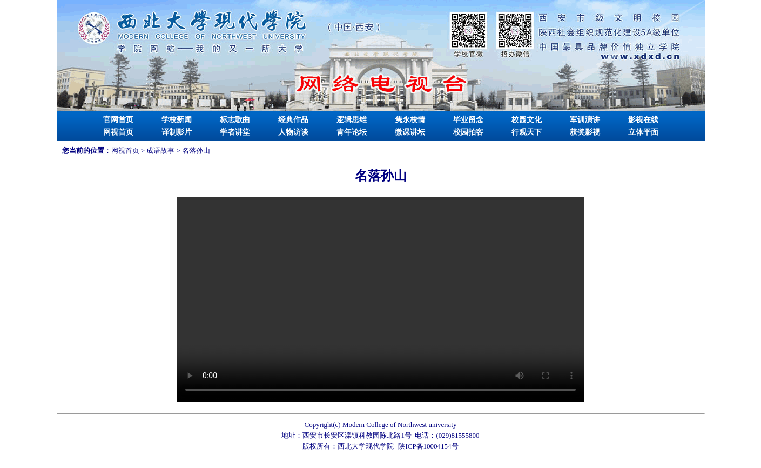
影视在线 (643, 120)
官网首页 (118, 120)
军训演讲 (585, 120)
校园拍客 (468, 132)
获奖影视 (585, 132)
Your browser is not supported (380, 299)
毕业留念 (468, 120)
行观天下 (526, 132)
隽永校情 (410, 120)
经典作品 (293, 120)
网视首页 (118, 132)
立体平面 (643, 132)
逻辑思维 (351, 120)
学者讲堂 (235, 132)
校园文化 (526, 120)
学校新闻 (176, 120)
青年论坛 (351, 132)
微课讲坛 (410, 132)
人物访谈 (293, 132)
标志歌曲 (235, 120)
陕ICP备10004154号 (428, 446)
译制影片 (176, 132)
